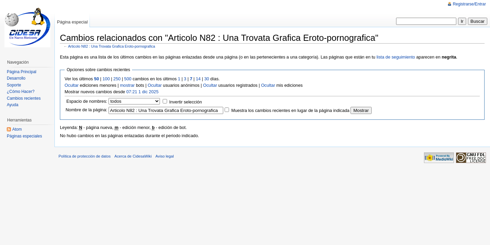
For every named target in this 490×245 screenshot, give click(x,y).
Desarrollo (16, 78)
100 (106, 78)
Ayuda (12, 104)
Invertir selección (185, 101)
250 (116, 78)
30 (206, 78)
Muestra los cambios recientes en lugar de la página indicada (290, 110)
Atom (17, 129)
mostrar (127, 85)
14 (198, 78)
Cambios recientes (23, 98)
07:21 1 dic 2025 (142, 91)
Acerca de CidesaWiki (132, 156)
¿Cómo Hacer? (20, 91)
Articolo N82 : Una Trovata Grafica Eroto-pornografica (111, 46)
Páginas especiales (24, 136)
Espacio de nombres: (86, 101)
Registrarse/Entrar (469, 4)
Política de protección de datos (85, 156)
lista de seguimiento (396, 57)
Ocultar (72, 85)
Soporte (14, 85)
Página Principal (21, 71)
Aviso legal (165, 156)
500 (127, 78)
